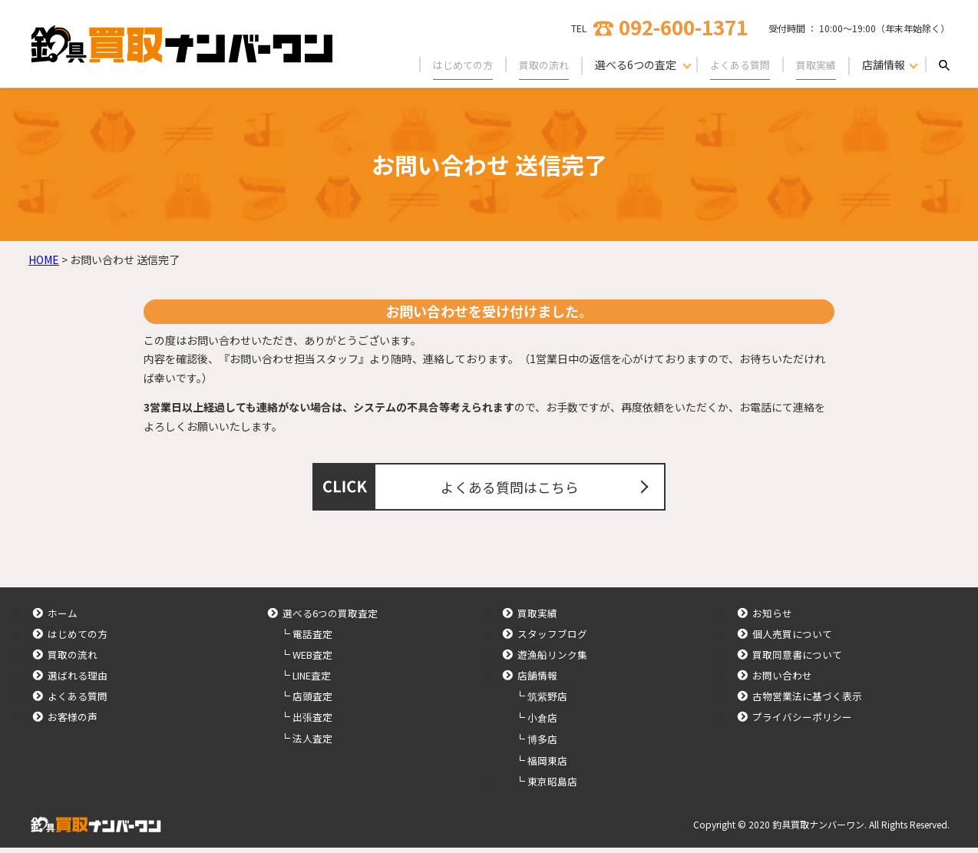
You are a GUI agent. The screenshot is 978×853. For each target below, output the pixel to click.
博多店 (542, 744)
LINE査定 (311, 680)
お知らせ (772, 618)
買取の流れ (534, 64)
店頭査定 (312, 701)
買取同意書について (797, 660)
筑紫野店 (547, 701)
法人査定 (312, 743)
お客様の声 (72, 722)
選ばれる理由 (77, 680)
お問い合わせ (782, 680)
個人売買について (792, 639)
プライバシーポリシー (802, 722)
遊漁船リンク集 (552, 660)
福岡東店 (547, 766)
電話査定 (312, 639)
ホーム (63, 618)
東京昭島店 (552, 786)
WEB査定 (312, 660)
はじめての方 (449, 64)
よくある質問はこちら (512, 489)
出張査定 (312, 722)
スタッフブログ (552, 639)
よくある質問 (734, 64)
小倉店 (542, 723)
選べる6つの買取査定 (330, 618)
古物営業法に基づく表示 (807, 701)
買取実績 (814, 64)
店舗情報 (537, 680)
